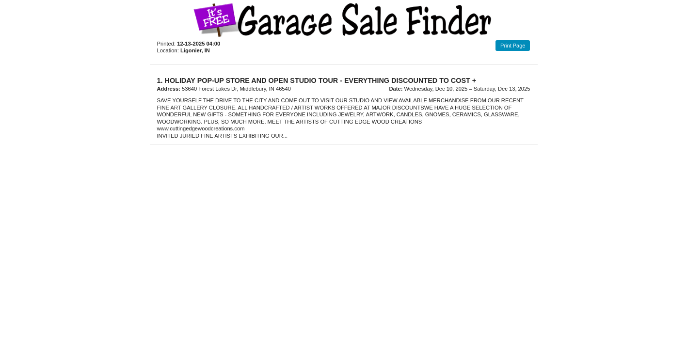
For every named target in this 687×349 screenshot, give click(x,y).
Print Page (512, 45)
